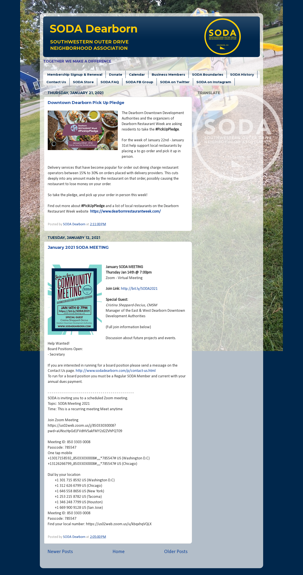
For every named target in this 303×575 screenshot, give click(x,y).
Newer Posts (60, 551)
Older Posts (176, 551)
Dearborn (94, 28)
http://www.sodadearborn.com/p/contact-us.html (116, 371)
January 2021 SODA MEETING (78, 247)
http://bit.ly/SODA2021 (139, 289)
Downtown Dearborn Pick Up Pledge (86, 102)
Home (119, 551)
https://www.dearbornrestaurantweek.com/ (125, 211)
